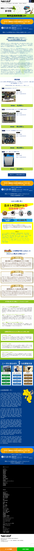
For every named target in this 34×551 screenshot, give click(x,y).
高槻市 (10, 399)
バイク (22, 234)
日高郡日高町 (14, 437)
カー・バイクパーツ (12, 240)
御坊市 (16, 436)
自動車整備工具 (13, 233)
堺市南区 (18, 398)
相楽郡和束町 (13, 433)
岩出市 (8, 436)
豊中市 (16, 399)
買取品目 (4, 472)
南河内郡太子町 (4, 406)
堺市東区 (12, 398)
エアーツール (10, 234)
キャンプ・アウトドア (25, 239)
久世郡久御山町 (11, 434)
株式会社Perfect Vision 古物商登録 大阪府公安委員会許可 (9, 538)
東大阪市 (13, 399)
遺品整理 (4, 477)
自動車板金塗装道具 (20, 233)
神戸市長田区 (8, 409)
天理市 (15, 419)
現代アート (16, 235)
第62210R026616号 (4, 539)
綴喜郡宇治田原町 (6, 434)
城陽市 (19, 429)
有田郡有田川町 (4, 439)
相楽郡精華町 (4, 433)
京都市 (7, 429)
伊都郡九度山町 (15, 439)
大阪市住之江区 (6, 394)
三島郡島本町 (2, 405)
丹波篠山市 (14, 414)
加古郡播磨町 (4, 415)
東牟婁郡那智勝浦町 (5, 443)
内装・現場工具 (26, 233)
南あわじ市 (8, 414)
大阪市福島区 (13, 397)
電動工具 (8, 233)
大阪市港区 (17, 397)
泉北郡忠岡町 (7, 405)
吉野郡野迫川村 (18, 425)
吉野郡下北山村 (13, 425)
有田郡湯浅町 (16, 438)
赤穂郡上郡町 (9, 416)
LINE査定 (4, 484)
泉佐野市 (5, 404)
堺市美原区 (7, 399)
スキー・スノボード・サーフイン (22, 237)
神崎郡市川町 (17, 415)
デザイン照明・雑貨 (10, 236)
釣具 (3, 240)
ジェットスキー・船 (22, 238)
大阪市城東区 (16, 394)
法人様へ (4, 474)
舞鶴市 (10, 429)
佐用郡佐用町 (14, 416)
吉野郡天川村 (7, 426)
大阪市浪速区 (18, 395)
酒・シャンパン (21, 235)
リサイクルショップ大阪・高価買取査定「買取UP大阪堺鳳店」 (14, 540)
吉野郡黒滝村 (2, 426)
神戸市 (5, 408)
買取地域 (4, 473)
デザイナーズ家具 (28, 235)
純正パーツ (6, 240)
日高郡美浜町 (8, 438)
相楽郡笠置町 (18, 433)
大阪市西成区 (5, 396)
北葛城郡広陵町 (15, 424)
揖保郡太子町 (5, 416)
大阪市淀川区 (5, 398)
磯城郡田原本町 (2, 423)
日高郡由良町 (12, 438)
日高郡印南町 (9, 437)
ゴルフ (28, 238)
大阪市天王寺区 (13, 395)
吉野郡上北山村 (8, 425)
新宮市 (19, 436)
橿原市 (17, 419)
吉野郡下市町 (16, 426)
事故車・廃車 (27, 234)
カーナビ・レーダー (26, 240)
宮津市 (5, 429)
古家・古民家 (11, 235)
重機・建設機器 (4, 234)
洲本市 (5, 414)
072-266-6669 (14, 29)
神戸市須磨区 (12, 409)
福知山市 (15, 429)
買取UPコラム (5, 483)
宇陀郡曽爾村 (12, 423)
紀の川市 (13, 436)
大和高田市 (7, 419)
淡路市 (12, 414)
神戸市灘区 (12, 408)
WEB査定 (4, 485)
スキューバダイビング (14, 238)
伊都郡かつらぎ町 (10, 439)
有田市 (5, 436)
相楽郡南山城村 (8, 433)
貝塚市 (3, 404)
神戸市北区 (4, 409)
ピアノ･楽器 (6, 235)
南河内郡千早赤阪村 (15, 406)
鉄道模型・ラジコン (13, 237)
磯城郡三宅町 (7, 423)
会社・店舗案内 (5, 478)
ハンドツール (4, 233)
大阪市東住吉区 (15, 396)
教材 (3, 235)
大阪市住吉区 (11, 394)
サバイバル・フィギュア (6, 238)
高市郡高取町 (5, 424)
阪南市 (11, 404)
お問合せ (4, 479)
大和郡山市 (11, 419)
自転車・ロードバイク (17, 239)
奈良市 (5, 419)
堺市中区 (3, 399)
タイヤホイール (19, 240)
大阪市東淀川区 (4, 397)
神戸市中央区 (16, 408)
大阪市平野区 (9, 397)
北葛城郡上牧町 (9, 424)
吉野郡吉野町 (5, 427)
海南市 (10, 436)
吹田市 (19, 399)
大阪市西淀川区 (9, 396)
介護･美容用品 (18, 234)
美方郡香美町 (18, 416)
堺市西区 (15, 398)
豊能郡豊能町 (19, 404)
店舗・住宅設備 (17, 236)
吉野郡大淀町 (4, 425)
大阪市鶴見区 (8, 395)
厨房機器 (22, 236)
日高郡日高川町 (18, 437)
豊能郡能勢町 (14, 404)
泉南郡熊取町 (11, 405)
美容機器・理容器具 (5, 237)
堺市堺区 (8, 398)
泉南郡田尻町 (16, 405)
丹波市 (3, 414)
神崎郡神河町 (12, 415)
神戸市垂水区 (17, 409)
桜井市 (20, 419)
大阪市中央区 (4, 395)
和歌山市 (5, 437)
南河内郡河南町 (9, 406)
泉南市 (8, 404)
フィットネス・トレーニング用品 (7, 239)
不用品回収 (5, 476)
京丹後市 (12, 429)
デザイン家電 (4, 236)
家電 (14, 234)
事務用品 (26, 236)
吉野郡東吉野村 (11, 426)
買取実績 (4, 475)
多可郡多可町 (8, 415)
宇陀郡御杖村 (16, 423)
